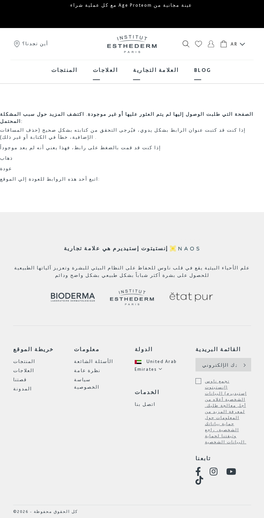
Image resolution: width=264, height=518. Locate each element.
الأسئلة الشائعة (93, 361)
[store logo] (132, 44)
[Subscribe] (244, 364)
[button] (162, 365)
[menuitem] (64, 70)
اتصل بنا (145, 404)
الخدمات (147, 392)
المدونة (22, 388)
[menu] (132, 70)
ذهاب (6, 158)
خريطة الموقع (33, 349)
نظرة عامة (87, 370)
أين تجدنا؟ (30, 43)
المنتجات (24, 361)
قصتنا (20, 379)
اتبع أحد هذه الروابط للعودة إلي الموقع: (50, 179)
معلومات (87, 349)
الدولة (144, 349)
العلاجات (23, 370)
